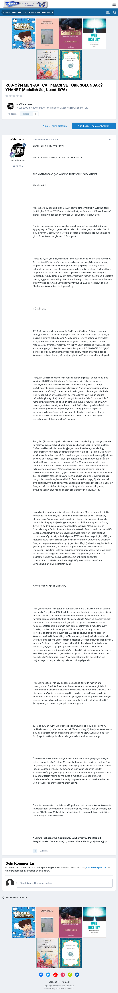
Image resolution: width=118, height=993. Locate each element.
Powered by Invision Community (59, 988)
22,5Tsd (18, 166)
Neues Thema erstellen (55, 126)
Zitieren (44, 850)
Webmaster (26, 104)
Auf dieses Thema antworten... (36, 883)
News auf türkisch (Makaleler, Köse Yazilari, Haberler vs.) (60, 107)
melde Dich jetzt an (96, 867)
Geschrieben (45, 139)
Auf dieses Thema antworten (93, 126)
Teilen (12, 114)
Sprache (54, 982)
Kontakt (65, 982)
